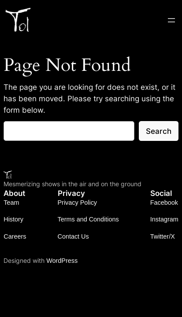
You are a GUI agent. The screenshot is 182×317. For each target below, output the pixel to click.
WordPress (62, 260)
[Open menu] (171, 20)
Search (158, 131)
